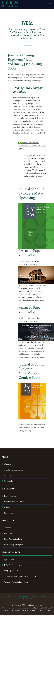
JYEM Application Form (13, 539)
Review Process (10, 496)
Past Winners (9, 513)
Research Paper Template (13, 545)
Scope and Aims (10, 481)
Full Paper (8, 534)
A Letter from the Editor (13, 470)
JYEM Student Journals (13, 565)
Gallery (7, 507)
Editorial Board (22, 599)
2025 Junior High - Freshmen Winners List (20, 577)
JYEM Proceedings (39, 596)
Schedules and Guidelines (14, 502)
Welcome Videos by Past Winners (16, 582)
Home (9, 596)
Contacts (7, 476)
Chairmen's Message (21, 596)
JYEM (11, 4)
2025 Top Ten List (11, 571)
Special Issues (9, 560)
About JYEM (9, 464)
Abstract (7, 528)
